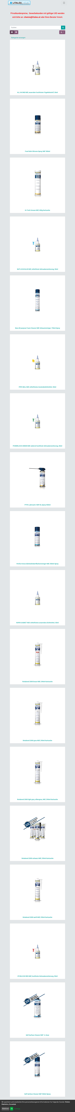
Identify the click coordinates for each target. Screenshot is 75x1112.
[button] (62, 32)
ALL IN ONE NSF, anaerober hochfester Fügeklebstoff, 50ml (37, 92)
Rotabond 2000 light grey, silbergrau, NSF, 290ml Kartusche (37, 799)
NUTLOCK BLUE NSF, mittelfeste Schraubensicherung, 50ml (37, 269)
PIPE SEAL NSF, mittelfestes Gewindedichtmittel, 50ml (37, 387)
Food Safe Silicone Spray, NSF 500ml (37, 151)
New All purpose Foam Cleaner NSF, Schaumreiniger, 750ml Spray (37, 328)
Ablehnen (5, 1108)
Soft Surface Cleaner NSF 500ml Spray (37, 1094)
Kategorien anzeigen (18, 38)
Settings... (17, 1109)
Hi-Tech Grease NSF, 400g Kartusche (37, 210)
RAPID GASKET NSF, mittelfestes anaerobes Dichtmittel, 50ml (37, 623)
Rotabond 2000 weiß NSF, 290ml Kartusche (37, 917)
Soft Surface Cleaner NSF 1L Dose (37, 1035)
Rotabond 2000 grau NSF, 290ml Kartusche (37, 740)
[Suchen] (63, 27)
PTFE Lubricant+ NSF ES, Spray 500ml (38, 505)
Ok (12, 1108)
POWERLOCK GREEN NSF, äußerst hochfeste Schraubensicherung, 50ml (37, 446)
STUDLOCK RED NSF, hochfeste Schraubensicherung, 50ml (38, 976)
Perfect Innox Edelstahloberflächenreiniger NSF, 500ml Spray (37, 564)
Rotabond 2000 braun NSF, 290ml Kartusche (37, 681)
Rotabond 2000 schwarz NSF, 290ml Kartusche (37, 858)
